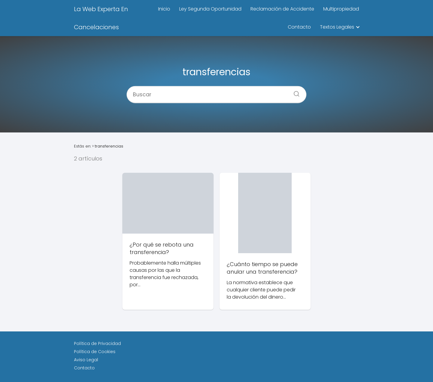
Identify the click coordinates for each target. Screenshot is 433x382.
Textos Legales (337, 26)
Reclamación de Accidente (282, 8)
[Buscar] (294, 92)
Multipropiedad (341, 8)
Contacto (299, 26)
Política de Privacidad (97, 343)
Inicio (164, 8)
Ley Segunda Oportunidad (210, 8)
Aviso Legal (86, 360)
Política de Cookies (94, 352)
